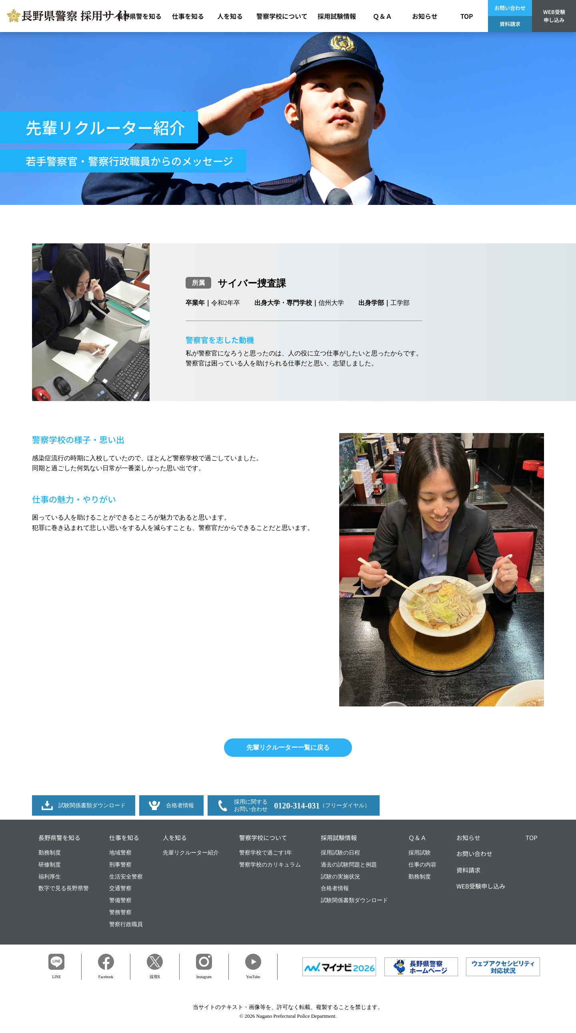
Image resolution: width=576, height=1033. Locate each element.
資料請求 (510, 24)
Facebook (106, 966)
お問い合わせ (510, 8)
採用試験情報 (339, 837)
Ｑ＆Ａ (417, 837)
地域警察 (120, 853)
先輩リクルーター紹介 (191, 853)
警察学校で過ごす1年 (265, 853)
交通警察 (120, 888)
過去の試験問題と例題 (349, 865)
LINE (56, 966)
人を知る (175, 837)
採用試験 (419, 853)
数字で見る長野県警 (63, 888)
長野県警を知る (59, 837)
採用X (155, 966)
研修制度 (49, 865)
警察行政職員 (126, 924)
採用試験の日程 (340, 853)
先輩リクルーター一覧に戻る (288, 747)
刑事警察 (120, 865)
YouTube (253, 966)
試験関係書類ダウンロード (354, 900)
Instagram (204, 966)
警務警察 (120, 912)
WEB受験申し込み (554, 16)
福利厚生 (49, 877)
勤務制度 (49, 853)
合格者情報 (335, 888)
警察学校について (263, 837)
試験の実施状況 (340, 877)
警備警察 (120, 900)
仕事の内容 (422, 865)
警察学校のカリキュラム (270, 865)
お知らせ (468, 837)
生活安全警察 (126, 877)
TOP (532, 837)
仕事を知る (124, 837)
